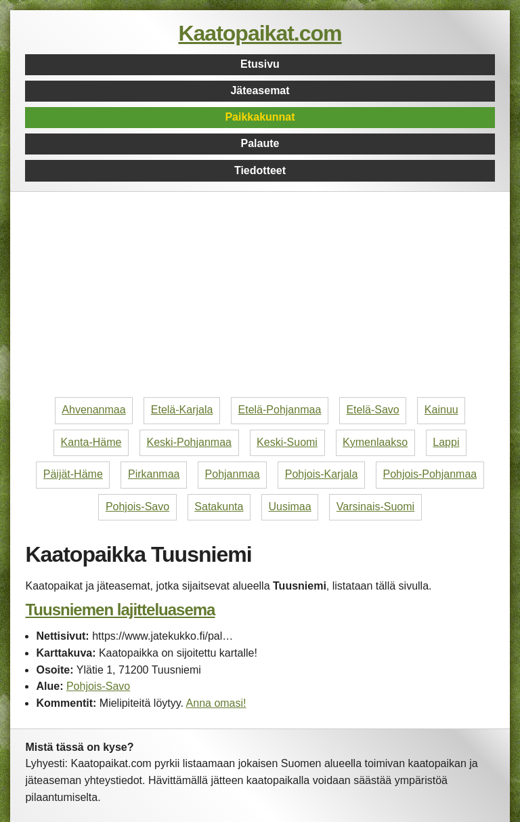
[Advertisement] (260, 297)
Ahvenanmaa (93, 409)
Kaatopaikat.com (259, 33)
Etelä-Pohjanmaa (280, 409)
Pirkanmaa (153, 474)
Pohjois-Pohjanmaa (430, 474)
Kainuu (441, 409)
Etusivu (260, 64)
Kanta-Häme (91, 442)
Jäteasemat (259, 90)
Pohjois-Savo (137, 506)
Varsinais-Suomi (375, 506)
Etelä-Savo (372, 409)
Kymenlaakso (375, 442)
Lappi (446, 442)
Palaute (260, 143)
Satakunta (218, 506)
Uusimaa (290, 506)
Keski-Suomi (287, 442)
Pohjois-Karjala (321, 474)
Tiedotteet (260, 170)
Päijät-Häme (73, 474)
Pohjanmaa (232, 474)
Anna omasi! (216, 703)
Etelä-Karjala (182, 409)
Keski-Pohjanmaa (189, 442)
